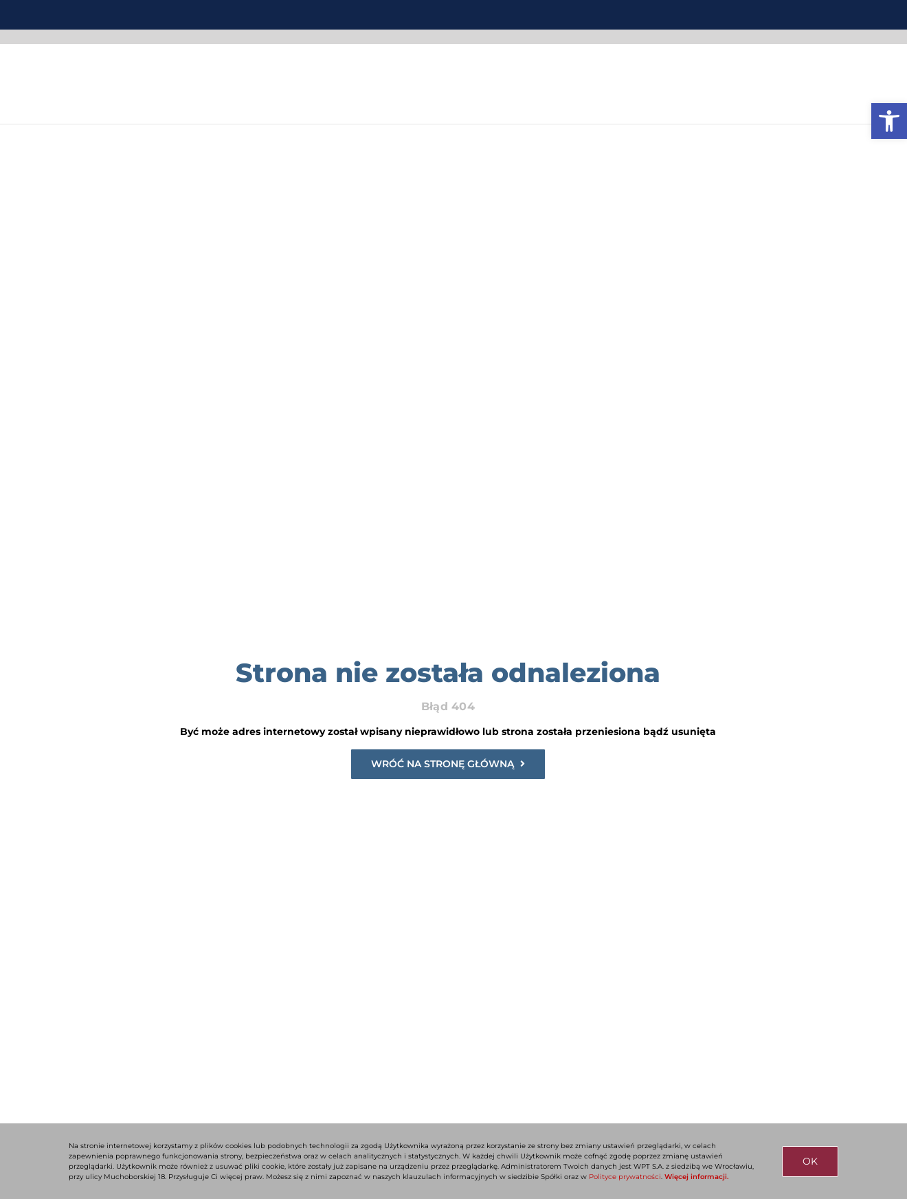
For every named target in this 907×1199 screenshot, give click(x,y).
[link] (889, 121)
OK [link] (810, 1161)
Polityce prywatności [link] (625, 1176)
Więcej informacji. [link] (696, 1176)
